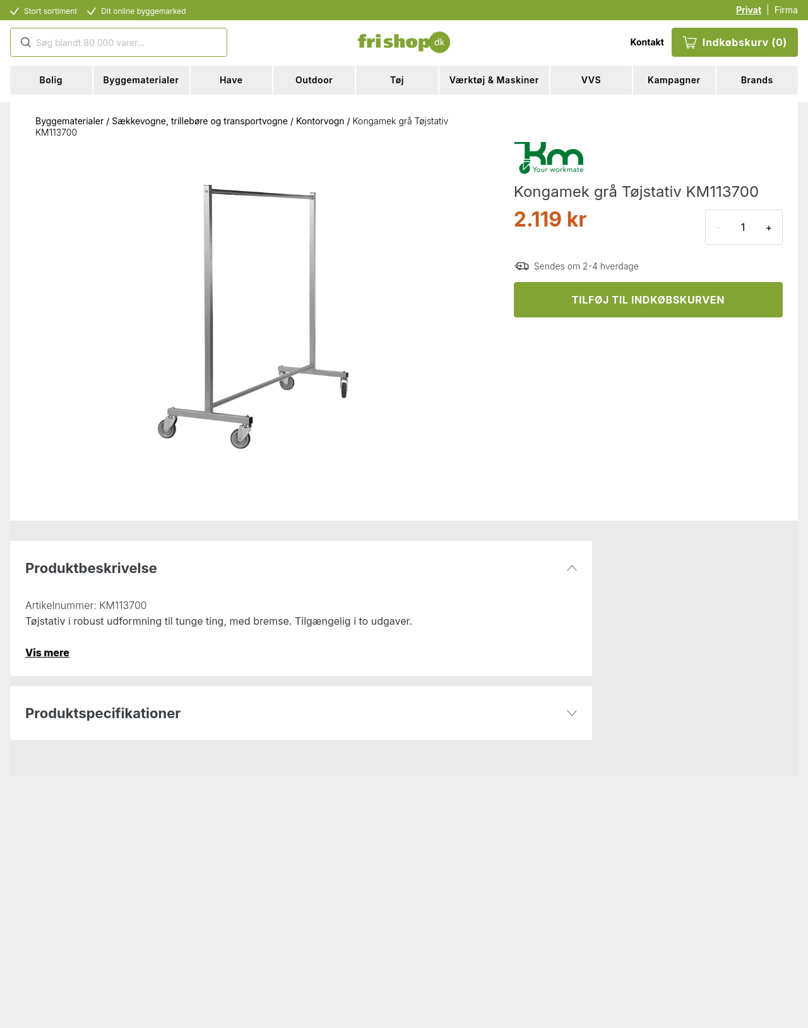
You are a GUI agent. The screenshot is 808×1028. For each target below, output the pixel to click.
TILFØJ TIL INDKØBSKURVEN (648, 299)
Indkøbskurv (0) (734, 42)
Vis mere (47, 652)
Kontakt (646, 42)
